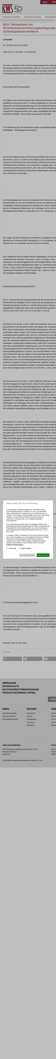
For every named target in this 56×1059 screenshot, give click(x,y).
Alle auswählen (43, 555)
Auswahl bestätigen (27, 555)
